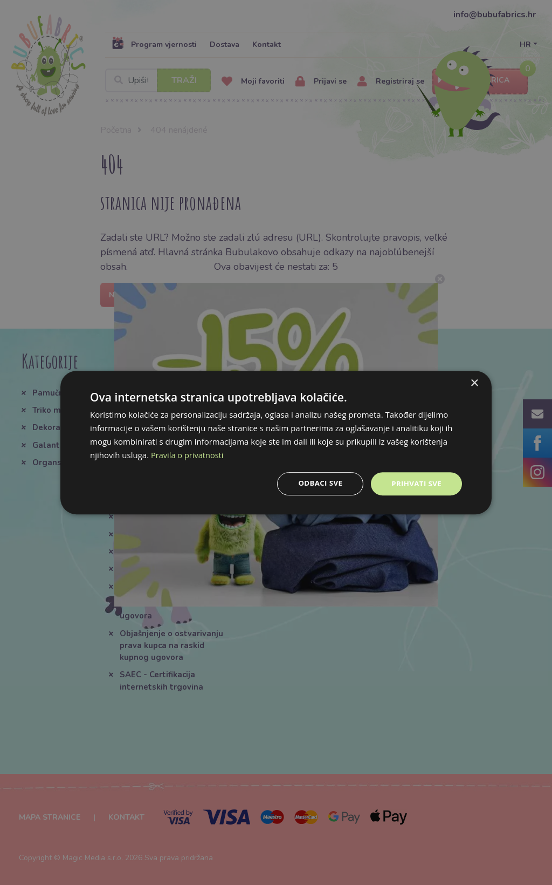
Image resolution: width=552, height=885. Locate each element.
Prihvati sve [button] (415, 483)
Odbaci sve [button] (316, 483)
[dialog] (276, 442)
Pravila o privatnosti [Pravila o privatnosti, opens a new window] (188, 454)
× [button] (474, 383)
